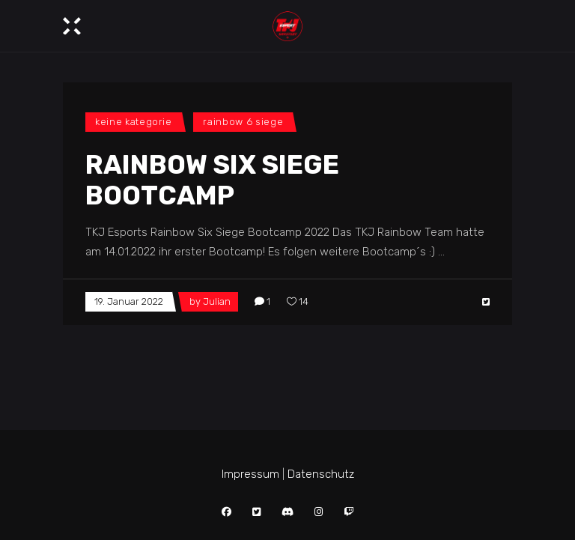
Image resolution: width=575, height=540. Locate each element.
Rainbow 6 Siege (243, 121)
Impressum (250, 474)
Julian (217, 301)
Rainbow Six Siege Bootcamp (212, 180)
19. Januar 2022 (128, 301)
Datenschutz (321, 474)
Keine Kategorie (133, 121)
